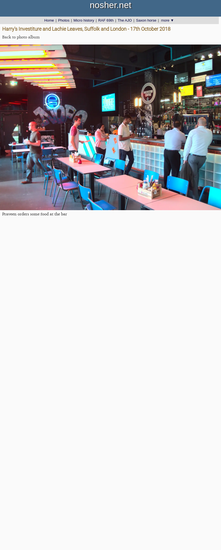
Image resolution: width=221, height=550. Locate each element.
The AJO (125, 20)
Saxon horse (146, 20)
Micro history (83, 20)
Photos (63, 20)
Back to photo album (21, 37)
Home (49, 20)
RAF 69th (106, 20)
